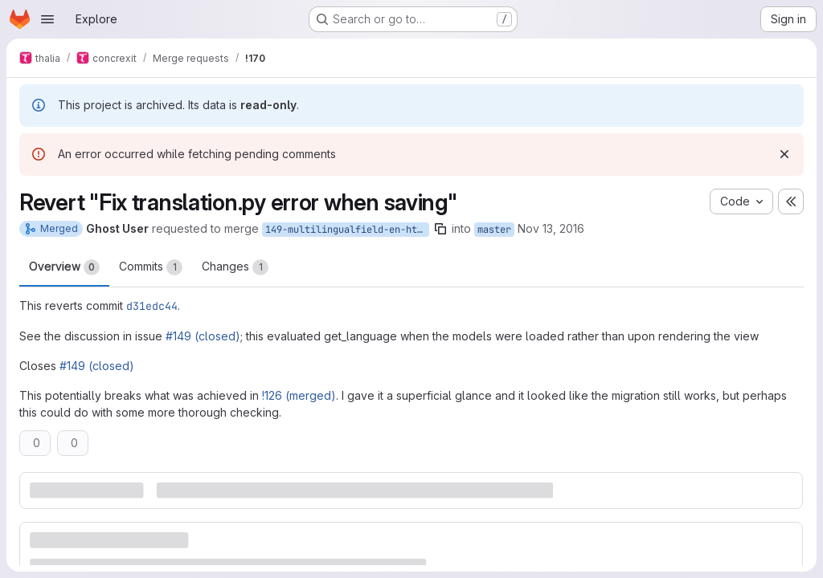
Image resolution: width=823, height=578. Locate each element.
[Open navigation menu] (47, 19)
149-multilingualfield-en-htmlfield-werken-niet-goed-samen (347, 229)
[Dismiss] (784, 154)
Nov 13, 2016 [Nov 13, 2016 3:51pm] (551, 228)
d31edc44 (152, 306)
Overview (64, 267)
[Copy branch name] (440, 228)
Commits (150, 267)
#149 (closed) (203, 336)
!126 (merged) (299, 395)
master (494, 229)
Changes (235, 267)
